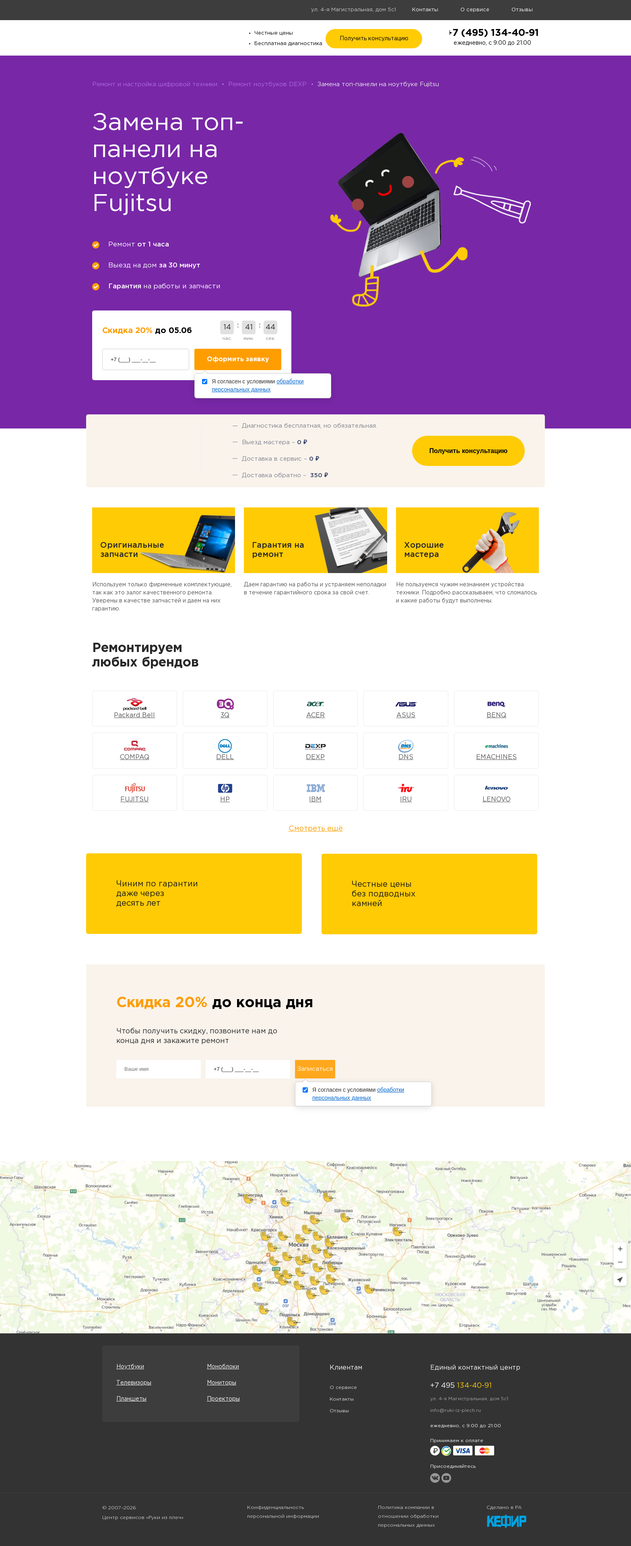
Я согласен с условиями (257, 385)
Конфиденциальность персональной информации (283, 1512)
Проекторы (223, 1399)
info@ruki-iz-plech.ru (455, 1410)
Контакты (425, 10)
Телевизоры (133, 1382)
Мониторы (221, 1382)
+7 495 (461, 1386)
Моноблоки (223, 1366)
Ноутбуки (130, 1366)
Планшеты (131, 1399)
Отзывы (522, 10)
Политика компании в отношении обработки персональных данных (408, 1516)
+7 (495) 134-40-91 (492, 33)
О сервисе (474, 10)
